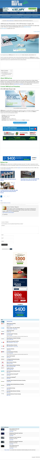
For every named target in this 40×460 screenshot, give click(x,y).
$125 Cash (8, 375)
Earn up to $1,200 (10, 353)
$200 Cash (8, 389)
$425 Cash (8, 372)
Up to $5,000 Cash (10, 324)
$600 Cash (8, 395)
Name (2, 234)
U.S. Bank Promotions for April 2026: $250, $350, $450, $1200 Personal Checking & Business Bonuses (9, 191)
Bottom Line (3, 75)
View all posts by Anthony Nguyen (8, 212)
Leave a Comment (37, 31)
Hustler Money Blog (20, 3)
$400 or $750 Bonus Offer (11, 366)
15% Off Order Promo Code (7, 74)
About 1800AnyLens (5, 72)
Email (2, 238)
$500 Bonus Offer (10, 363)
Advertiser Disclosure (27, 26)
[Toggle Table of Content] (11, 71)
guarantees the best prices (18, 84)
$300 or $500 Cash (10, 339)
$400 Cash (8, 357)
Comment (3, 225)
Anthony (10, 211)
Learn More (11, 431)
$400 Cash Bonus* (12, 342)
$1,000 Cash (9, 381)
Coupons (18, 167)
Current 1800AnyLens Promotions (7, 73)
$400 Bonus (9, 350)
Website (2, 241)
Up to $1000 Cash (10, 360)
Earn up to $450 (9, 335)
